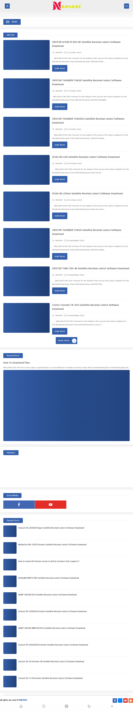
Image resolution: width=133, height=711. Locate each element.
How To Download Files (16, 363)
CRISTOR (57, 52)
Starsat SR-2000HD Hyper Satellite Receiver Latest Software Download (51, 528)
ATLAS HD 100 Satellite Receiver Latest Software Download (86, 157)
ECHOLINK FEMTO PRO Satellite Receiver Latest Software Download (48, 578)
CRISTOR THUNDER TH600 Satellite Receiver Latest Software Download (87, 82)
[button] (21, 707)
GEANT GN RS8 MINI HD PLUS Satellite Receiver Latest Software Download (51, 628)
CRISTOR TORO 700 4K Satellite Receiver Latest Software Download (90, 268)
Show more (67, 340)
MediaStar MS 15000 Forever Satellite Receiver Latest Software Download (52, 545)
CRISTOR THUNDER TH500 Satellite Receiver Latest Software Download (86, 232)
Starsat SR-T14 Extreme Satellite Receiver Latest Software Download (50, 678)
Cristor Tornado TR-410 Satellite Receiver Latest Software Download (85, 307)
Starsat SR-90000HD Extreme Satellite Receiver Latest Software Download (53, 645)
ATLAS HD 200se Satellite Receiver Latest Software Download (87, 193)
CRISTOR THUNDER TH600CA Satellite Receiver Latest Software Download (88, 121)
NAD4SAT (23, 700)
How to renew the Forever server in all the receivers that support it (48, 561)
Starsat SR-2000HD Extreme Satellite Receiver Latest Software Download (52, 611)
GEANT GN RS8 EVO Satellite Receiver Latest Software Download (47, 595)
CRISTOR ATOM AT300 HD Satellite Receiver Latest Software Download (86, 44)
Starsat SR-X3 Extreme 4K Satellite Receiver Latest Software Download (51, 662)
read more (60, 68)
